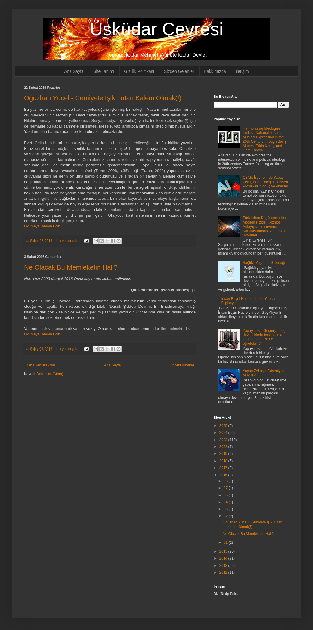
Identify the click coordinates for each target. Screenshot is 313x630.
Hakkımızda (215, 71)
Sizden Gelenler (179, 71)
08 (226, 481)
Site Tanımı (103, 71)
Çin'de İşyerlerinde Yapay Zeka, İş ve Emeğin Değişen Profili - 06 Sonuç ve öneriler (265, 181)
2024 (223, 433)
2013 (223, 566)
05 (226, 495)
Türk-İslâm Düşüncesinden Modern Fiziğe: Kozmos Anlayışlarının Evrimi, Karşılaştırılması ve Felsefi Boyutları (264, 226)
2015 (223, 551)
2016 (223, 475)
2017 (223, 468)
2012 (223, 572)
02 (226, 516)
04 (226, 502)
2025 (223, 426)
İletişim (242, 71)
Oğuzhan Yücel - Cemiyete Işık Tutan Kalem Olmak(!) (102, 98)
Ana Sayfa (74, 71)
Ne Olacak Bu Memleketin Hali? (71, 267)
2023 (223, 440)
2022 (223, 447)
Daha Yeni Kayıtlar (40, 365)
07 (226, 488)
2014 (223, 558)
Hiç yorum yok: (67, 240)
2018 (223, 461)
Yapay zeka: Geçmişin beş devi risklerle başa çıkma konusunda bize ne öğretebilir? (264, 337)
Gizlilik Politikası (139, 71)
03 (226, 509)
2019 (223, 454)
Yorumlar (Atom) (50, 374)
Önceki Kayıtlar (182, 365)
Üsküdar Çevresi (156, 29)
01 (226, 542)
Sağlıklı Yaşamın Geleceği (264, 263)
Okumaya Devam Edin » (43, 226)
